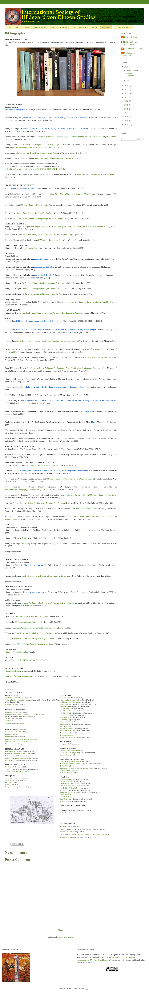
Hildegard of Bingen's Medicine (50, 240)
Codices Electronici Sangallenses (15, 758)
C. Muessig (69, 118)
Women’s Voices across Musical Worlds (92, 357)
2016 (126, 117)
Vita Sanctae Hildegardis (15, 110)
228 (28, 716)
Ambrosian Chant (65, 698)
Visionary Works (64, 27)
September (131, 70)
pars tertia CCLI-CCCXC (45, 275)
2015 (126, 121)
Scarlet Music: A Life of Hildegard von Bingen (38, 633)
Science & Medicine (80, 27)
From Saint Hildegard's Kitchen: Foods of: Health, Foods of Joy (48, 235)
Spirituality (94, 27)
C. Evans (47, 118)
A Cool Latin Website (11, 778)
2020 (126, 101)
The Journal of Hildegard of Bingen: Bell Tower (38, 628)
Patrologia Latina (10, 704)
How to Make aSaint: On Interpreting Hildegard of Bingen (40, 218)
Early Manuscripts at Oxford (13, 751)
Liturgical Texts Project (67, 728)
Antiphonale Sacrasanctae (68, 700)
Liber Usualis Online (66, 726)
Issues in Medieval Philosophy (86, 508)
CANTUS (62, 711)
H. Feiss (40, 118)
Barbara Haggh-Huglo (66, 704)
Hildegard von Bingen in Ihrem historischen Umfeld (87, 302)
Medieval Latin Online (11, 784)
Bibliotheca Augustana (66, 781)
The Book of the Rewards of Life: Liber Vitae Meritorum (44, 576)
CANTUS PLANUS (65, 713)
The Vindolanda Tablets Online (69, 772)
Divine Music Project (66, 717)
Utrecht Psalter (9, 760)
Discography (63, 744)
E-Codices (8, 756)
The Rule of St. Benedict (12, 767)
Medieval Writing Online (67, 766)
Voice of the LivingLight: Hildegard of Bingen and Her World (69, 194)
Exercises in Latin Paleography (69, 770)
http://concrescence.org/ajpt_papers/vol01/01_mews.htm (27, 490)
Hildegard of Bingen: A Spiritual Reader (42, 465)
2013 (7, 721)
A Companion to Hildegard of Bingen (20, 188)
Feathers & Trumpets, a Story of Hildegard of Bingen (34, 639)
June (129, 81)
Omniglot (7, 787)
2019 (126, 105)
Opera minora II (30, 129)
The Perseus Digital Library (68, 792)
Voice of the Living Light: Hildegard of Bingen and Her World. (92, 495)
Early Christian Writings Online (69, 788)
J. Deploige (52, 129)
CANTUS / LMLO (65, 708)
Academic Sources (40, 27)
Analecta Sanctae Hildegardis (14, 700)
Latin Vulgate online (66, 731)
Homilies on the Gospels (30, 248)
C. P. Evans (42, 129)
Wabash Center (64, 801)
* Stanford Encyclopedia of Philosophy (17, 771)
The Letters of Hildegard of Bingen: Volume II (39, 289)
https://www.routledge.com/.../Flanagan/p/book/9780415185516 (35, 147)
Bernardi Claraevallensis (67, 779)
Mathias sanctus (130, 74)
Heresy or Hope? (66, 829)
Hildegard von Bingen (11, 712)
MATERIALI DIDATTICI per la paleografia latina (74, 768)
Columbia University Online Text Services (72, 786)
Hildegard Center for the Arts (13, 734)
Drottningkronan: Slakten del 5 (30, 622)
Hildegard (8, 736)
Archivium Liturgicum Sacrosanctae (70, 702)
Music (52, 27)
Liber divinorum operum (33, 592)
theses (21, 721)
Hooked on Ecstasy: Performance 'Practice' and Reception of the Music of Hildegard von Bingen (56, 330)
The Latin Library (10, 780)
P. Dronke (90, 118)
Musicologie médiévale (67, 735)
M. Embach (70, 129)
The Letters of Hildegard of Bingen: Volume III (40, 294)
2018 (126, 109)
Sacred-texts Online (66, 797)
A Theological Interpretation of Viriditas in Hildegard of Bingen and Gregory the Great (56, 471)
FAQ (16, 27)
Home (9, 27)
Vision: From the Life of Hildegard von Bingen (23, 660)
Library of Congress (66, 755)
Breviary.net (63, 706)
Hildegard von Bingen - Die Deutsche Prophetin (34, 213)
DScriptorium (64, 720)
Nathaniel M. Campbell (133, 49)
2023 (126, 89)
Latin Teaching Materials (12, 782)
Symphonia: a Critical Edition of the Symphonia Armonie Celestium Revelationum (59, 368)
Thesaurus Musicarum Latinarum (70, 737)
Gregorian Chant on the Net (68, 722)
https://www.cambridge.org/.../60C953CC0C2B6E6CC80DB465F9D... (37, 169)
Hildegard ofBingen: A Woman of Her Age (35, 205)
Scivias (24, 538)
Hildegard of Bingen (13, 671)
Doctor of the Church (66, 813)
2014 (7, 718)
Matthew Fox (63, 826)
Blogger (86, 989)
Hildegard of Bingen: (20, 676)
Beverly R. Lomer (131, 37)
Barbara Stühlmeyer (39, 714)
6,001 (21, 716)
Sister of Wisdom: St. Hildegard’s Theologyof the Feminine (42, 503)
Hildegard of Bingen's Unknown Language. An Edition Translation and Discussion (51, 313)
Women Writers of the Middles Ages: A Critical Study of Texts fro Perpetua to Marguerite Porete (77, 137)
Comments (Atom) (66, 937)
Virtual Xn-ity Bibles (66, 799)
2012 (7, 723)
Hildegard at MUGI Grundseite (13, 714)
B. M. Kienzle (58, 118)
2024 (126, 86)
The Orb (7, 769)
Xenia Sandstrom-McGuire (131, 54)
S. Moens (61, 129)
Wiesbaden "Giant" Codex (13, 698)
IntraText (62, 790)
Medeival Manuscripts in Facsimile (70, 764)
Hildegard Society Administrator (131, 43)
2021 (126, 97)
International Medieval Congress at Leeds (16, 741)
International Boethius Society (13, 744)
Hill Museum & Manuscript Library (70, 753)
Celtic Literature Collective (68, 783)
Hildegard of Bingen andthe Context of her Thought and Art (68, 479)
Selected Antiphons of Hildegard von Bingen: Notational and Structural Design (46, 341)
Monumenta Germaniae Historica (15, 754)
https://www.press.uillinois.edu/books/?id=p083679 (55, 158)
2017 (126, 113)
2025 (126, 67)
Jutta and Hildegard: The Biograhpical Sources (34, 153)
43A (98, 530)
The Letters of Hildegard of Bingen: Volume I (39, 283)
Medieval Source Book (66, 733)
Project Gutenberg (65, 794)
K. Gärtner (81, 129)
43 (94, 530)
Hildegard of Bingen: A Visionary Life (40, 145)
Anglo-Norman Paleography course (70, 761)
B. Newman (80, 118)
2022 (126, 93)
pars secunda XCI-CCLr (44, 267)
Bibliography (106, 27)
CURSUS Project (65, 715)
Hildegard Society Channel (15, 652)
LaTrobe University (65, 724)
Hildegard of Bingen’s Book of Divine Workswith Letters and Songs (48, 603)
